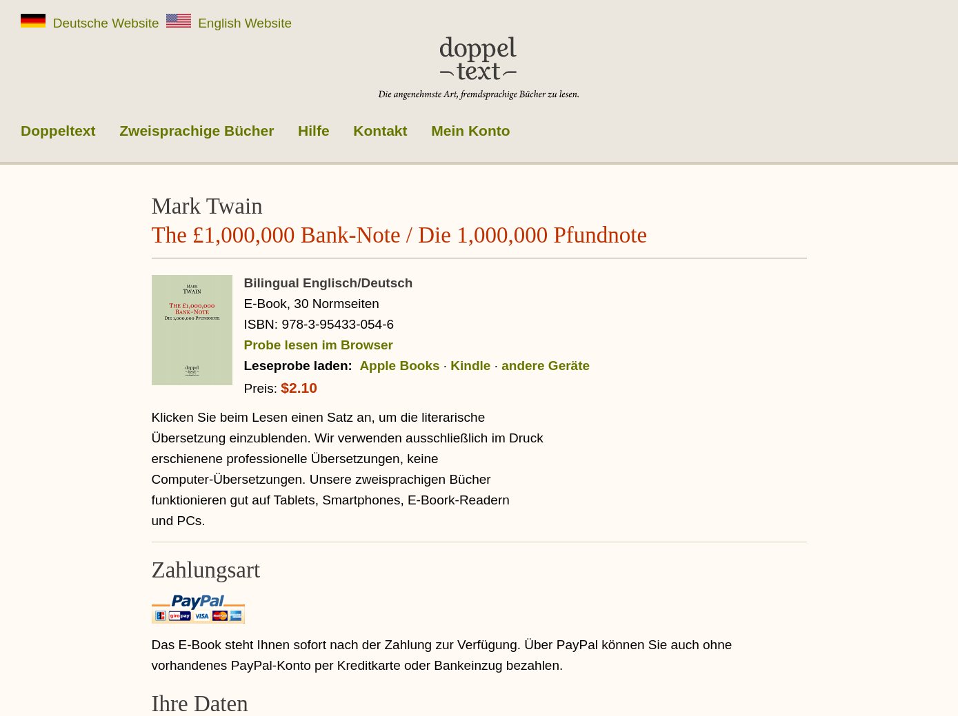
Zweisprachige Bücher (196, 130)
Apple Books (399, 365)
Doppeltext (58, 130)
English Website (229, 22)
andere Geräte (545, 365)
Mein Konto (470, 130)
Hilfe (314, 130)
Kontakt (380, 130)
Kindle (470, 365)
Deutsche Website (90, 22)
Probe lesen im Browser (318, 345)
